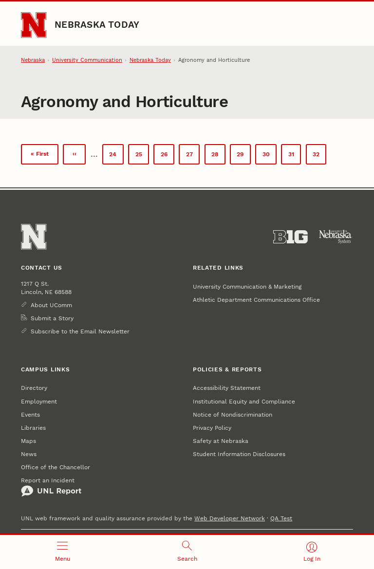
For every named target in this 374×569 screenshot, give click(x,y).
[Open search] (187, 552)
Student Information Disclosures (239, 454)
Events (30, 414)
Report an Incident (51, 487)
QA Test (281, 518)
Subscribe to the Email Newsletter (80, 331)
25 (142, 156)
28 (218, 156)
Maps (28, 440)
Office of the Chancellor (55, 467)
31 (294, 156)
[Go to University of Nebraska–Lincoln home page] (33, 24)
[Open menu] (62, 552)
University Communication (87, 60)
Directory (34, 387)
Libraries (33, 427)
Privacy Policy (212, 427)
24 (116, 156)
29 (243, 156)
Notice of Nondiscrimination (232, 414)
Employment (39, 401)
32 (319, 157)
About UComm (51, 305)
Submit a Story (52, 318)
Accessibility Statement (227, 387)
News (29, 454)
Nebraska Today (97, 24)
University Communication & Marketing (247, 286)
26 (167, 156)
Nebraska (33, 60)
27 (193, 156)
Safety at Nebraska (220, 440)
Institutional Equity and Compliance (244, 401)
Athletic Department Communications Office (256, 299)
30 (269, 156)
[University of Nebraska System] (335, 237)
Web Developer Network (229, 518)
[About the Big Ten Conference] (290, 237)
